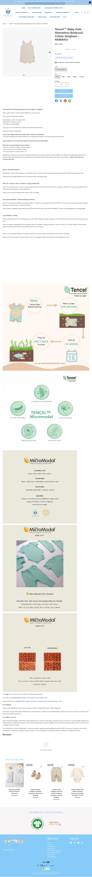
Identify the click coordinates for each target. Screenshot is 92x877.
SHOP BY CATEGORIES (22, 12)
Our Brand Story (51, 846)
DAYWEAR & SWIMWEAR (63, 12)
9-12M (75, 77)
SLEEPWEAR (49, 12)
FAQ (65, 17)
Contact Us (50, 844)
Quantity (57, 81)
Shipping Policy (51, 848)
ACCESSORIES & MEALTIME (27, 17)
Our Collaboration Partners (53, 853)
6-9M (68, 77)
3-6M (63, 77)
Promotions (58, 54)
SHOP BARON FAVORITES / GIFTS (54, 8)
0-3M (57, 77)
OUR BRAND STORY (55, 17)
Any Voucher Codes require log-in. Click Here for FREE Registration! (45, 3)
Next (49, 52)
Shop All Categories (52, 857)
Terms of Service (37, 873)
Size (56, 74)
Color (56, 67)
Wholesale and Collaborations (54, 850)
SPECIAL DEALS (42, 17)
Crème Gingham (61, 69)
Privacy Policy (45, 873)
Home (4, 24)
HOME (23, 8)
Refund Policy (52, 873)
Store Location (50, 855)
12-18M (81, 77)
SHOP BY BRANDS (37, 12)
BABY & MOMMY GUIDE (35, 8)
